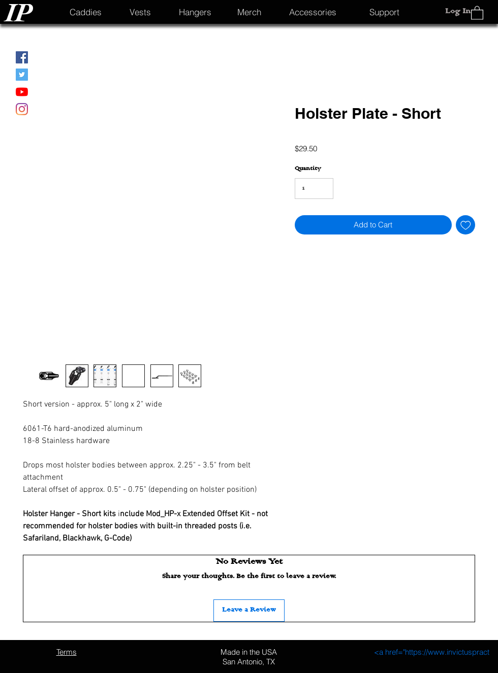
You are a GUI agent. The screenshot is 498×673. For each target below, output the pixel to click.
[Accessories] (312, 12)
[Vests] (140, 12)
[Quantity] (314, 188)
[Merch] (249, 12)
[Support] (384, 12)
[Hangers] (195, 12)
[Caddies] (86, 12)
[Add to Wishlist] (466, 225)
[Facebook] (22, 57)
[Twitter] (22, 75)
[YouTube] (22, 92)
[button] (477, 12)
